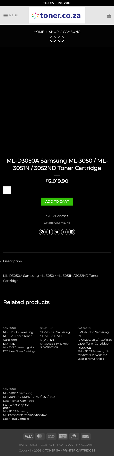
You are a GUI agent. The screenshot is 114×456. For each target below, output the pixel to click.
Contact (47, 444)
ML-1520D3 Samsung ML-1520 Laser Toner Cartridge (18, 335)
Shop (54, 32)
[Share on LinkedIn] (71, 232)
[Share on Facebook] (49, 232)
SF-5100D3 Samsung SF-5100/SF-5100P (55, 334)
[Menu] (10, 15)
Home (39, 32)
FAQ (60, 444)
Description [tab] (12, 261)
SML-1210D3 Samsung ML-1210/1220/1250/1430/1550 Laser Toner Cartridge (95, 337)
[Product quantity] (7, 190)
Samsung (71, 32)
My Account (85, 444)
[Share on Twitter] (57, 232)
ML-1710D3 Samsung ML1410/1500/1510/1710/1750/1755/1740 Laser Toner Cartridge (29, 397)
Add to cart (57, 202)
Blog (69, 444)
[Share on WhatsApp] (42, 232)
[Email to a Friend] (64, 232)
